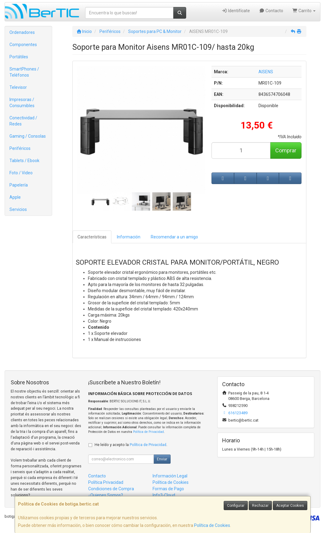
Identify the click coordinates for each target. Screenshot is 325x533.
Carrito (304, 10)
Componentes (23, 44)
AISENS (265, 71)
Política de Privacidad (148, 431)
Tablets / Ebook (24, 160)
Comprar (285, 150)
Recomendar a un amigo (174, 236)
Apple (15, 197)
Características (92, 236)
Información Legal (170, 475)
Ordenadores (22, 32)
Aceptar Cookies (290, 505)
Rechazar (260, 505)
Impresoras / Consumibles (21, 102)
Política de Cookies (212, 525)
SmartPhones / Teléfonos (24, 72)
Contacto (271, 10)
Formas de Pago (168, 488)
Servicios (18, 209)
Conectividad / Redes (23, 120)
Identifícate (236, 10)
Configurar (235, 505)
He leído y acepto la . (131, 444)
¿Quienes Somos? (105, 495)
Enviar (162, 459)
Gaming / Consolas (27, 136)
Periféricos (20, 148)
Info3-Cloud (164, 495)
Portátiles (18, 56)
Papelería (18, 185)
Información (128, 236)
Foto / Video (21, 172)
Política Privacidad (105, 482)
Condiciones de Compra (111, 488)
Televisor (18, 87)
